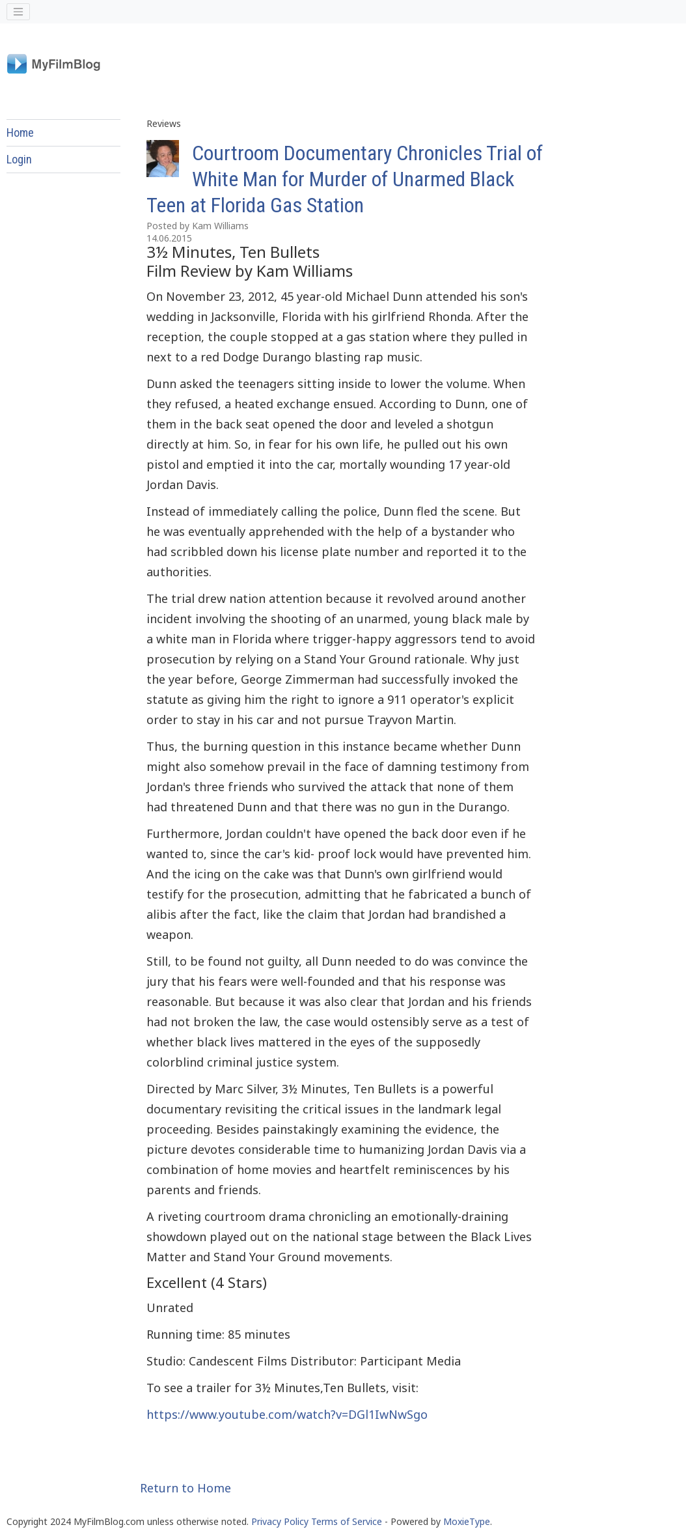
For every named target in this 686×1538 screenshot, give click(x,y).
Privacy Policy (280, 1521)
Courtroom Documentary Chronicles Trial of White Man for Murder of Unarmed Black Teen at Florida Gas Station (344, 179)
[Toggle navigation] (18, 11)
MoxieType (466, 1521)
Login (19, 159)
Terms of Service (346, 1521)
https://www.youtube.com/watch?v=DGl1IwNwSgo (287, 1414)
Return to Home (185, 1488)
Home (20, 132)
